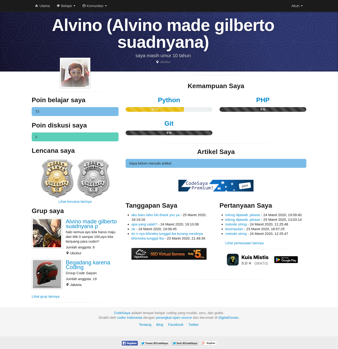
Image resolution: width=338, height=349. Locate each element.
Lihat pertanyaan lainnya (244, 243)
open (176, 317)
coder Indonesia (129, 317)
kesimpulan (234, 229)
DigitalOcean (228, 317)
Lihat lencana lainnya (75, 201)
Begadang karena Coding (88, 264)
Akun (297, 6)
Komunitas (94, 6)
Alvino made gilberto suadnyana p (91, 223)
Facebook (176, 324)
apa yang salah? (144, 224)
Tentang (145, 324)
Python (169, 100)
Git (169, 123)
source (186, 317)
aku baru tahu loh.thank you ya (155, 215)
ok (133, 229)
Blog (159, 324)
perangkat (164, 317)
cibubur (165, 62)
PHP (263, 100)
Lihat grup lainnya (45, 296)
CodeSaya (122, 313)
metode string (236, 224)
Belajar (66, 6)
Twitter (193, 324)
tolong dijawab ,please (242, 215)
